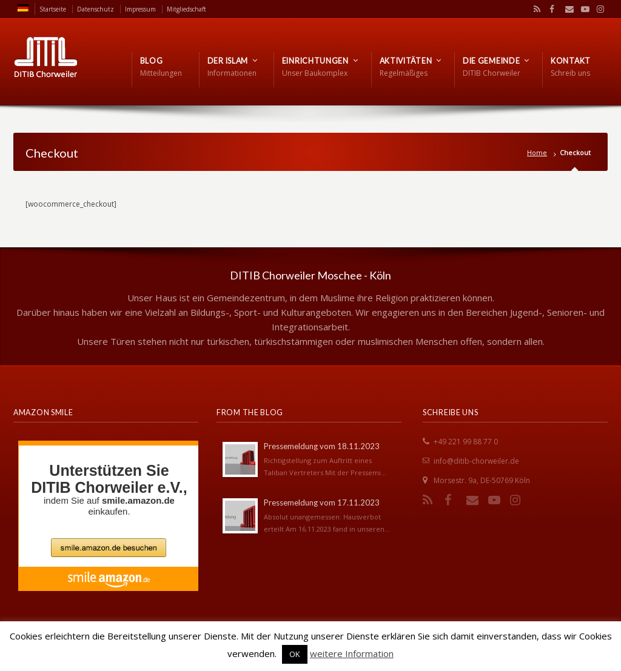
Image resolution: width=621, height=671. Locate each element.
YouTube (582, 9)
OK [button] (294, 654)
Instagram (597, 9)
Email (566, 9)
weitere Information (352, 653)
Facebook (550, 9)
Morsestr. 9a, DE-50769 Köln (482, 480)
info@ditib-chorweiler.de (476, 461)
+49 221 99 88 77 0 (466, 441)
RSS (535, 9)
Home (537, 152)
